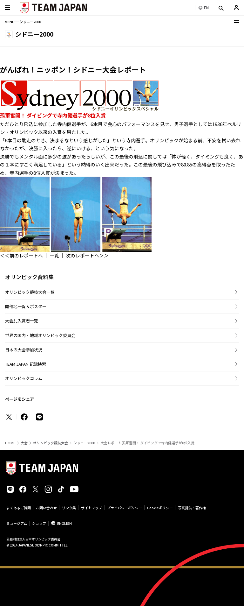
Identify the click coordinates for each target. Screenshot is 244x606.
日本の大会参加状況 (23, 350)
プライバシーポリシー (124, 507)
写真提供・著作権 (192, 507)
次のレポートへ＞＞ (87, 255)
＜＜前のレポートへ (21, 255)
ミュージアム (16, 523)
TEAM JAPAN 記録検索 (25, 364)
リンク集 (69, 507)
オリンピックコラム (23, 378)
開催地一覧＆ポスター (25, 306)
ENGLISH (64, 523)
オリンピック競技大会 (50, 442)
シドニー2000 (84, 442)
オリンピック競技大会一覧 (30, 292)
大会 (24, 442)
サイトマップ (91, 507)
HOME (10, 442)
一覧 (54, 255)
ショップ (39, 523)
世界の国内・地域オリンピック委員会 (40, 335)
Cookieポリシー (160, 507)
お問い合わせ (46, 507)
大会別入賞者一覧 (21, 321)
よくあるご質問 (18, 507)
